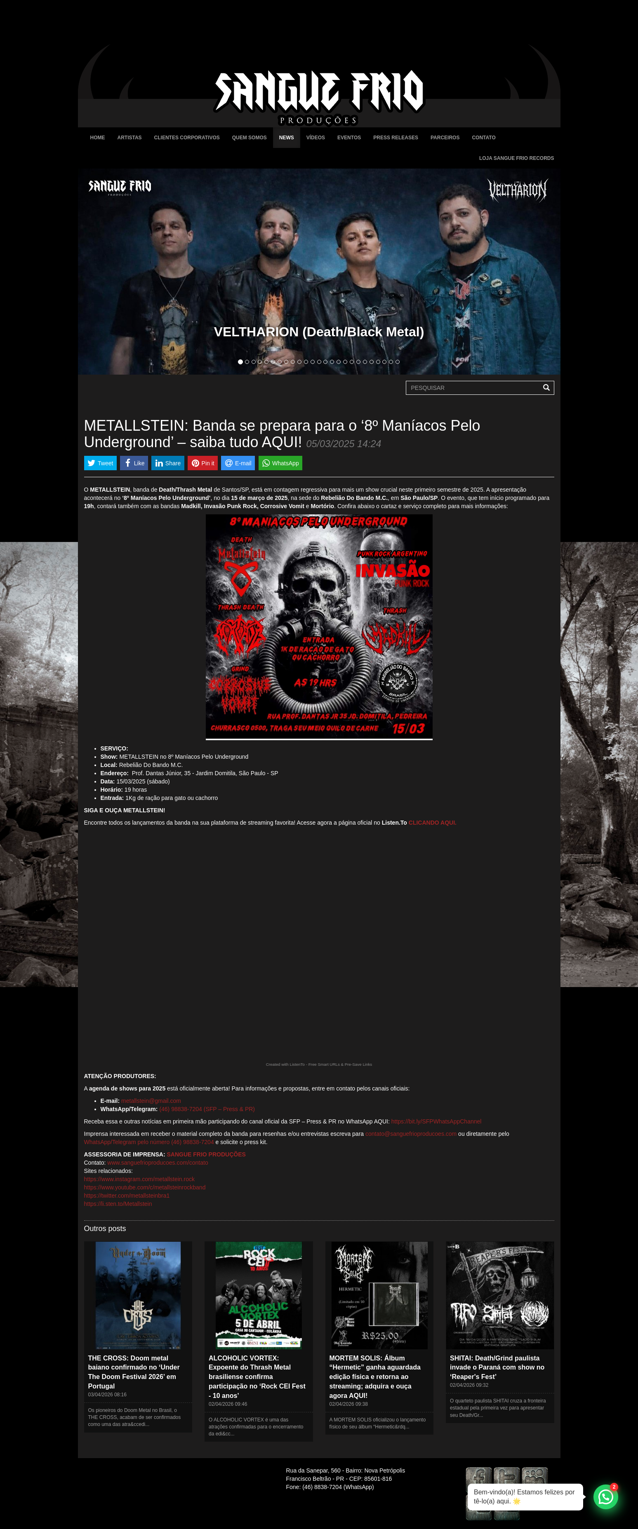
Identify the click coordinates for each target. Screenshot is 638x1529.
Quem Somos (249, 138)
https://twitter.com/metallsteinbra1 (127, 1195)
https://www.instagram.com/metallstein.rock (139, 1179)
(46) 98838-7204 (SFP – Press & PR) (207, 1109)
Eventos (349, 138)
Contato (483, 138)
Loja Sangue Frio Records (516, 158)
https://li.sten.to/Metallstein (118, 1204)
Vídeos (315, 138)
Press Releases (395, 138)
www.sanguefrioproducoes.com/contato (157, 1162)
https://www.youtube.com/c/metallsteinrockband (145, 1187)
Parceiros (445, 138)
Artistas (130, 138)
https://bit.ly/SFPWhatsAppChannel (436, 1121)
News (286, 138)
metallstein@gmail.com (151, 1101)
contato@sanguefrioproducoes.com (411, 1133)
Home (97, 138)
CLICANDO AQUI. (433, 822)
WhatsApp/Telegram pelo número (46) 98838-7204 (149, 1142)
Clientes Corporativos (187, 138)
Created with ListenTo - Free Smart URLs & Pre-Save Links (319, 1064)
